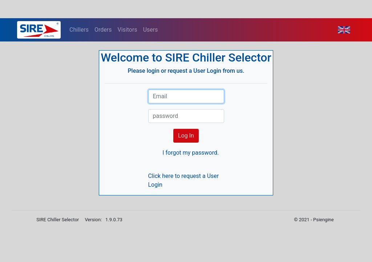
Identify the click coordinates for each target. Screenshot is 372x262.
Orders (103, 29)
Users (150, 29)
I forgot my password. (190, 152)
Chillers (79, 29)
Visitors (127, 29)
